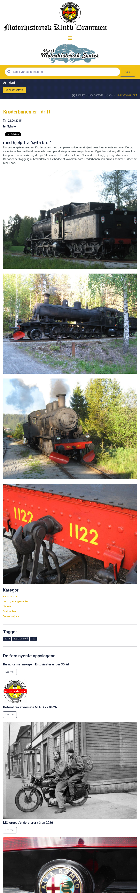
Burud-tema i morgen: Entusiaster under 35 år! (36, 664)
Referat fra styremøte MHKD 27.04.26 (30, 707)
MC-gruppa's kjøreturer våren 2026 (28, 823)
